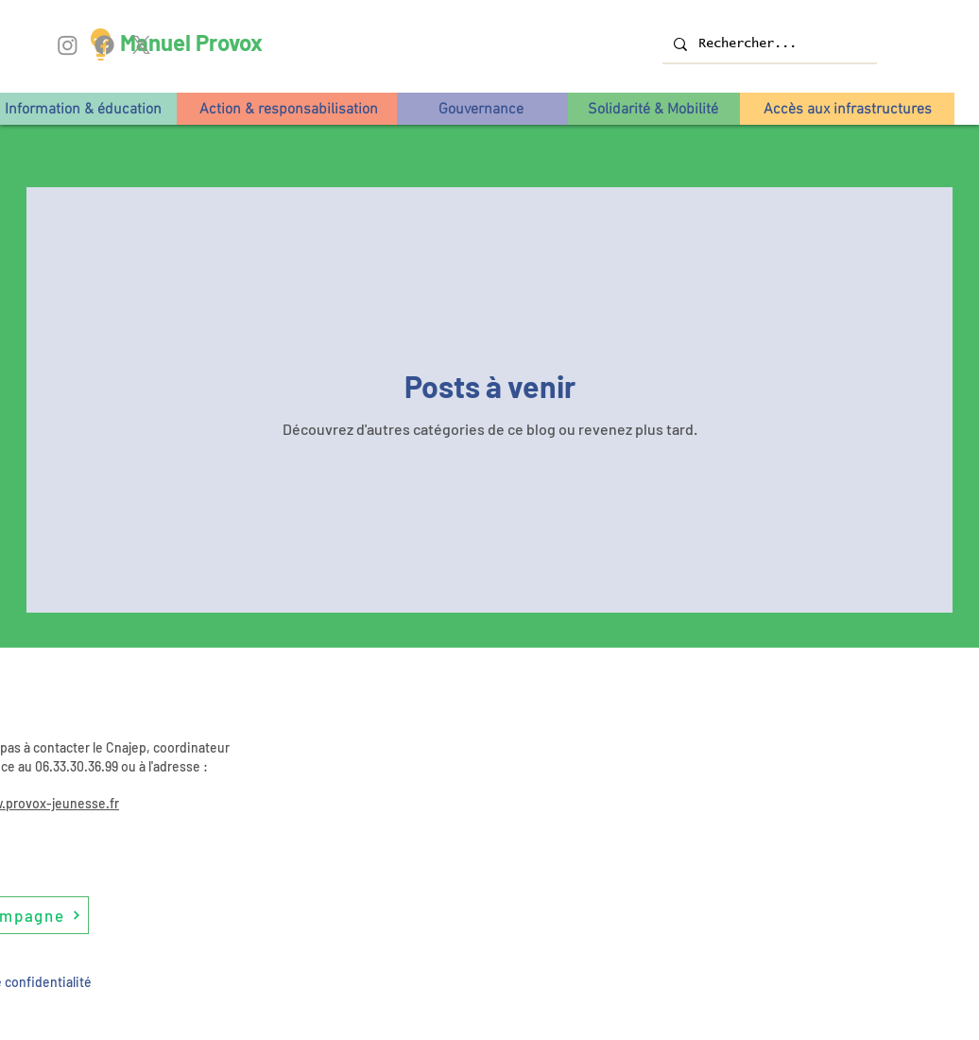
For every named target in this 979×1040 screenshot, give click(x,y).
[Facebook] (104, 45)
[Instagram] (67, 45)
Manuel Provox (191, 42)
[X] (141, 45)
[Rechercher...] (767, 44)
